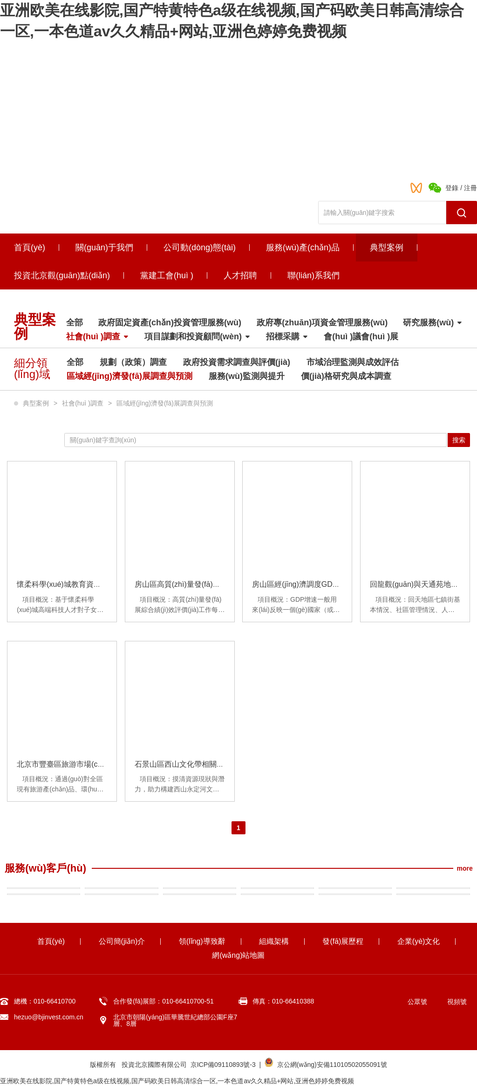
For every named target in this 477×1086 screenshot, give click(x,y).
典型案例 (36, 403)
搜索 (458, 440)
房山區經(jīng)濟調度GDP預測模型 (309, 584)
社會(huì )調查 (82, 403)
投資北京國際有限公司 (154, 1064)
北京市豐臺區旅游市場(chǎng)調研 (74, 764)
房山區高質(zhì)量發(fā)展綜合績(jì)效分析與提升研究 (223, 584)
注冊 (470, 188)
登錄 (451, 188)
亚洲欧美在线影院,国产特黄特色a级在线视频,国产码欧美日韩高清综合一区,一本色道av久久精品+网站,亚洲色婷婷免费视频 (177, 1081)
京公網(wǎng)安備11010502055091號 (332, 1064)
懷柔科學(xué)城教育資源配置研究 (73, 584)
